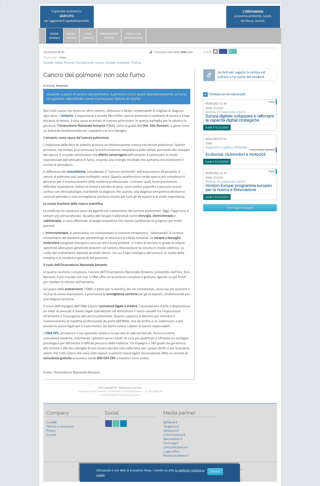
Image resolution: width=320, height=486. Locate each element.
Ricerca (69, 62)
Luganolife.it (171, 451)
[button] (276, 34)
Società (48, 62)
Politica (136, 62)
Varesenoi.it (171, 430)
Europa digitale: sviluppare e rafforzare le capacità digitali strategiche (239, 118)
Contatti (51, 422)
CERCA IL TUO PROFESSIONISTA (133, 35)
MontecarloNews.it (175, 455)
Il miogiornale (88, 35)
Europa (218, 107)
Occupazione (84, 62)
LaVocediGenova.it (175, 447)
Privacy (51, 430)
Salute (58, 62)
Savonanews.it (172, 439)
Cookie (51, 434)
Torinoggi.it (170, 443)
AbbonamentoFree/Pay (109, 35)
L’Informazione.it (174, 434)
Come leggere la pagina (240, 207)
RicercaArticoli (71, 35)
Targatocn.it (171, 426)
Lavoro (99, 62)
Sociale (111, 62)
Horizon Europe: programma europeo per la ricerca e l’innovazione (238, 187)
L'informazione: (253, 11)
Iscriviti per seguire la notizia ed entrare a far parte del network (241, 74)
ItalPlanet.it (170, 422)
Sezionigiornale (54, 35)
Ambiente (123, 62)
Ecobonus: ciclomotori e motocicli (235, 154)
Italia (62, 57)
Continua (215, 471)
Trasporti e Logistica (219, 147)
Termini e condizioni (60, 426)
